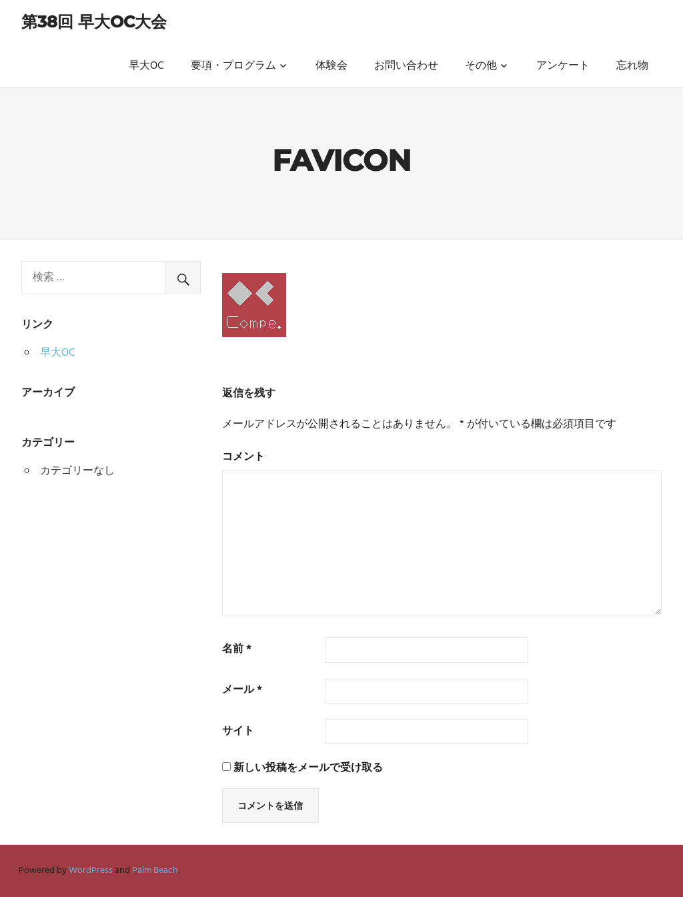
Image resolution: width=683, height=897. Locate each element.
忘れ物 (632, 66)
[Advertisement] (111, 584)
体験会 (331, 66)
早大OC (146, 66)
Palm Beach (155, 870)
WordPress (91, 870)
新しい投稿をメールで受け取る (308, 768)
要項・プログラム (233, 66)
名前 (236, 649)
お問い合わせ (406, 66)
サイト (238, 731)
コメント (243, 457)
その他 (481, 66)
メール (242, 690)
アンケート (563, 66)
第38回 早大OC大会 (94, 21)
